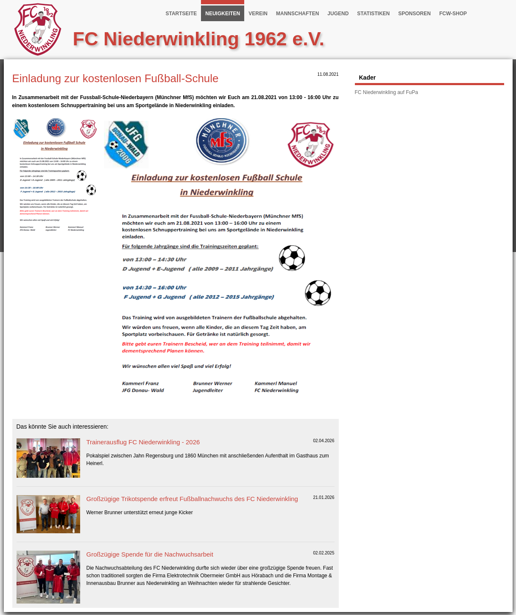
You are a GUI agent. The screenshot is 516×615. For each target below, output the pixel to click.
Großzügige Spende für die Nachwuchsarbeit (149, 554)
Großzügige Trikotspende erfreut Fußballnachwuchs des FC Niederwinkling (192, 498)
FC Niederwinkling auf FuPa (386, 92)
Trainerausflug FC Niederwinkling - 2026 (143, 442)
